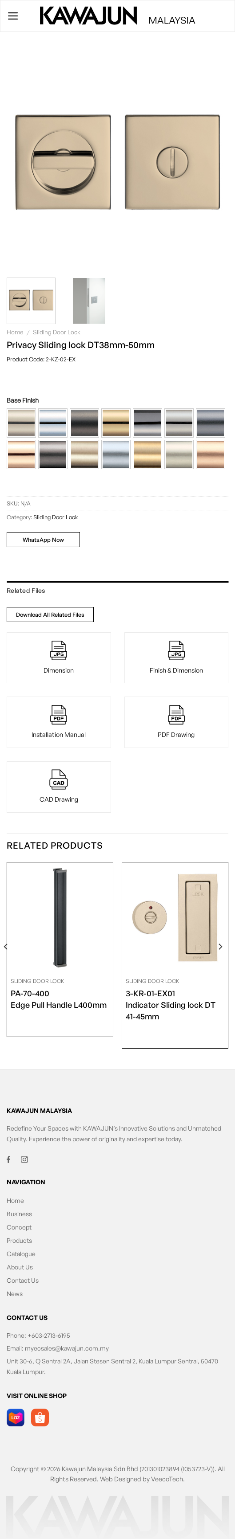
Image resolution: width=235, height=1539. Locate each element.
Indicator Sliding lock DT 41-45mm (175, 1004)
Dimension (59, 670)
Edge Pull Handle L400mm (59, 998)
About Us (20, 1267)
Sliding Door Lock (56, 332)
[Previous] (6, 964)
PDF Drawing (176, 734)
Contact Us (23, 1280)
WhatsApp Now (43, 539)
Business (19, 1214)
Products (19, 1240)
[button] (21, 423)
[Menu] (13, 15)
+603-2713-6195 (49, 1335)
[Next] (219, 964)
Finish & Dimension (176, 670)
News (15, 1293)
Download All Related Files (50, 614)
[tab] (117, 590)
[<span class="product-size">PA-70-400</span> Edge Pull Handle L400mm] (60, 917)
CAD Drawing (59, 799)
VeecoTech (167, 1479)
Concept (19, 1227)
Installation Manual (59, 734)
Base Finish (23, 400)
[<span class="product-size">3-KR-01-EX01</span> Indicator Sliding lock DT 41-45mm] (175, 917)
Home (15, 332)
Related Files (26, 590)
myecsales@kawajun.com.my (67, 1348)
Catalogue (21, 1253)
